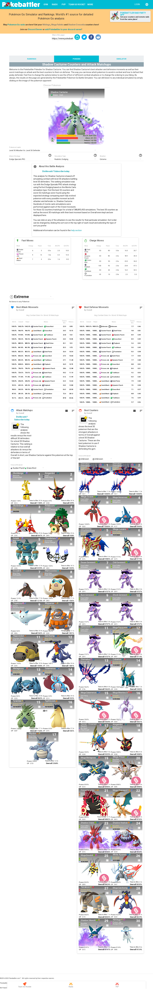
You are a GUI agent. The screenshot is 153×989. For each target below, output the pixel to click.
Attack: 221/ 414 (90, 138)
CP (12, 503)
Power (13, 501)
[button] (84, 37)
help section (76, 230)
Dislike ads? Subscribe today (55, 171)
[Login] (136, 4)
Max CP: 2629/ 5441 (89, 135)
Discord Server (35, 29)
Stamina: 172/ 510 (90, 143)
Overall (33, 503)
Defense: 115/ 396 (90, 140)
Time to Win (33, 500)
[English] (146, 4)
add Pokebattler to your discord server (63, 29)
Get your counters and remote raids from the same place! (134, 18)
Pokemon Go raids (16, 25)
